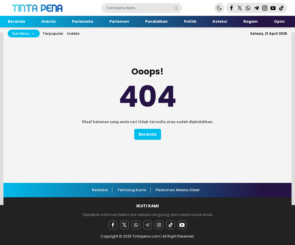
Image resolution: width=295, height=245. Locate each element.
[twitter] (124, 225)
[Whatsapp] (136, 225)
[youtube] (182, 225)
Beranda (148, 134)
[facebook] (113, 225)
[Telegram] (147, 225)
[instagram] (159, 225)
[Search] (175, 8)
